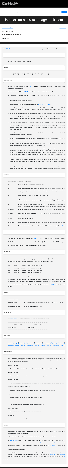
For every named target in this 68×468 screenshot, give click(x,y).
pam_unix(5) (14, 440)
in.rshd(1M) (6, 49)
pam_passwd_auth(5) (33, 442)
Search (64, 12)
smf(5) (63, 345)
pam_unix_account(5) (27, 345)
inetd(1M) (25, 92)
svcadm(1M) (39, 342)
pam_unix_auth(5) (40, 345)
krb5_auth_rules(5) (44, 104)
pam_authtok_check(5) (37, 343)
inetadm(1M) (23, 342)
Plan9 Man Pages (7, 27)
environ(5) (11, 343)
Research (62, 27)
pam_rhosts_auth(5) (14, 345)
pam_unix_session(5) (53, 345)
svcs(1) (16, 342)
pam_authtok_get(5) (52, 343)
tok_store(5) (12, 442)
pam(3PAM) (21, 258)
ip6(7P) (36, 238)
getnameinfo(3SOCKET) (57, 342)
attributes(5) (14, 318)
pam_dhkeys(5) (21, 442)
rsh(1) (31, 86)
